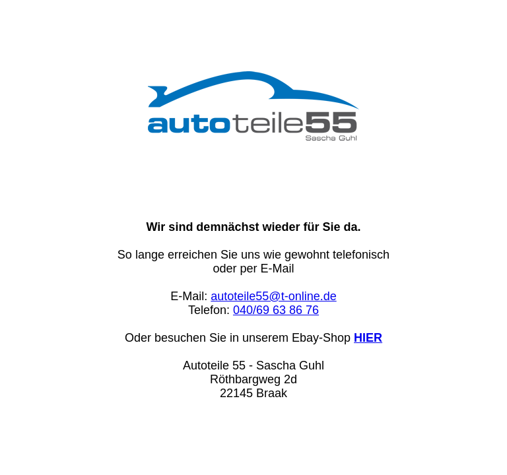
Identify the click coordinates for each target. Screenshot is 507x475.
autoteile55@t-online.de (273, 296)
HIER (368, 337)
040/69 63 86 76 (276, 310)
